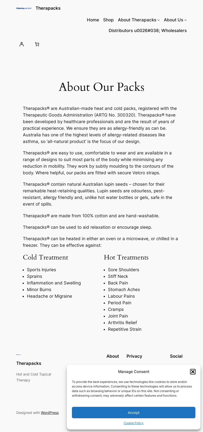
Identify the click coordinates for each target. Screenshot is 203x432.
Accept (133, 412)
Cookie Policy (134, 423)
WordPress (50, 412)
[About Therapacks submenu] (158, 20)
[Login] (21, 44)
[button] (192, 371)
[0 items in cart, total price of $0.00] (37, 44)
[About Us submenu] (185, 20)
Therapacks (48, 8)
